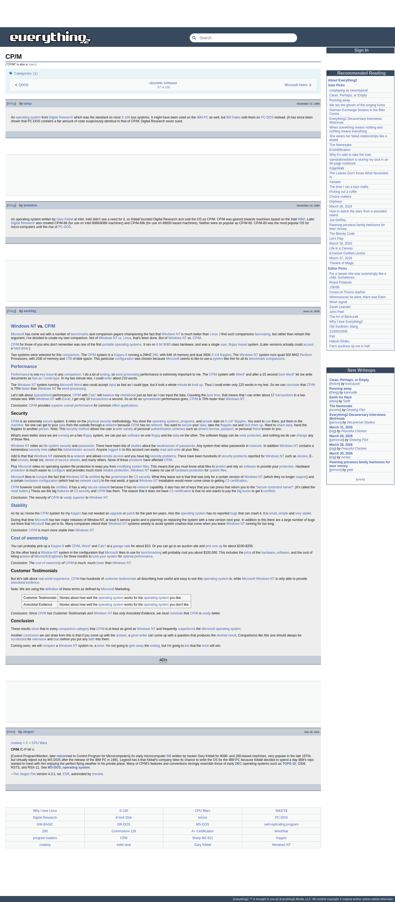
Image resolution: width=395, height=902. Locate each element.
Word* (240, 374)
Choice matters (340, 197)
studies (136, 446)
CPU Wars (39, 743)
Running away (339, 100)
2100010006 (338, 331)
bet (187, 646)
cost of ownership (48, 563)
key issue (47, 374)
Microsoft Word (71, 385)
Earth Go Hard (340, 397)
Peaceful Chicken (353, 431)
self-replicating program (281, 824)
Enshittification (339, 150)
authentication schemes (168, 429)
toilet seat (124, 845)
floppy (87, 435)
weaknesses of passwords (176, 446)
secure (48, 421)
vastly (206, 613)
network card (89, 481)
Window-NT (49, 552)
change (301, 435)
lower (100, 563)
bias (57, 639)
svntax (346, 457)
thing (11, 103)
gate (350, 470)
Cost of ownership (29, 538)
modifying (124, 466)
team (26, 556)
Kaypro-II (120, 355)
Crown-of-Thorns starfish (347, 292)
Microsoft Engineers (48, 556)
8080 (301, 219)
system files (140, 466)
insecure (255, 446)
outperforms (186, 629)
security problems (163, 456)
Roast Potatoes (340, 282)
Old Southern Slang (343, 326)
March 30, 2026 (340, 243)
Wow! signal (338, 302)
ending (155, 646)
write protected (250, 435)
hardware (268, 552)
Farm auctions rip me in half (349, 346)
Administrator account (78, 450)
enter (108, 378)
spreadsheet (43, 395)
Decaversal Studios (361, 422)
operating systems (128, 344)
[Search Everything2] (243, 37)
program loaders (45, 838)
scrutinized (18, 639)
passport (227, 429)
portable (108, 344)
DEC (238, 764)
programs (187, 421)
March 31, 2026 (341, 427)
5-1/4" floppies (235, 421)
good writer (139, 635)
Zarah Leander (340, 307)
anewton (30, 205)
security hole (38, 450)
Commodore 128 (124, 831)
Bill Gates (233, 117)
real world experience (53, 579)
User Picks (336, 85)
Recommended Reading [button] (361, 73)
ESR (66, 774)
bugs (233, 513)
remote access (113, 456)
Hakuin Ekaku (339, 341)
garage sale (121, 546)
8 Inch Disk (124, 817)
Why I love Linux (45, 811)
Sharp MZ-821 (202, 838)
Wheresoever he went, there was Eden (357, 297)
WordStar (281, 831)
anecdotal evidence (25, 582)
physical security (99, 421)
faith (91, 639)
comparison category (74, 629)
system (218, 359)
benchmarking (151, 552)
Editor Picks (337, 268)
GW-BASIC (45, 824)
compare (48, 646)
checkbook (128, 395)
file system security (57, 446)
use (268, 421)
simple (283, 513)
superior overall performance (72, 405)
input (112, 385)
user (32, 64)
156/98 (334, 287)
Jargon (28, 732)
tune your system (105, 556)
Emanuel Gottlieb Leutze (347, 253)
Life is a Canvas (341, 248)
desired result (226, 635)
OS (169, 756)
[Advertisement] (198, 13)
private (207, 421)
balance (108, 395)
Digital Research (61, 117)
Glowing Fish (355, 410)
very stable (303, 513)
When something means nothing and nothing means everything (355, 129)
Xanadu (335, 182)
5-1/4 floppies (221, 355)
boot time (213, 395)
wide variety (124, 429)
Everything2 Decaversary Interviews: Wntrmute (357, 416)
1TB (69, 359)
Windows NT (23, 326)
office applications (125, 405)
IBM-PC (202, 117)
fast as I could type (45, 378)
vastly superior (73, 497)
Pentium (306, 355)
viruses (302, 456)
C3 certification (236, 481)
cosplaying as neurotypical (348, 90)
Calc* (92, 395)
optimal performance (138, 556)
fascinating (262, 334)
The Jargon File (24, 774)
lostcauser (352, 384)
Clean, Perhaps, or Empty (348, 95)
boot (281, 374)
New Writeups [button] (362, 370)
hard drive (21, 348)
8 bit (159, 344)
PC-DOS (267, 117)
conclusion (31, 635)
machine (17, 425)
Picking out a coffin (343, 192)
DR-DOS (123, 824)
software (133, 435)
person (44, 429)
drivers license (208, 429)
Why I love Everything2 (346, 322)
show (35, 629)
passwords (86, 446)
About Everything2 (342, 80)
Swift (346, 401)
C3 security (142, 477)
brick (100, 646)
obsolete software (163, 83)
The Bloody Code (342, 234)
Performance (24, 366)
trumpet (41, 477)
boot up (197, 385)
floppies (226, 425)
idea (11, 732)
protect (221, 466)
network (111, 425)
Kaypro (76, 513)
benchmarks (79, 334)
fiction (334, 384)
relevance (39, 639)
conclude (292, 385)
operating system (28, 117)
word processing (127, 374)
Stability (19, 505)
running (63, 435)
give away (136, 646)
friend (257, 429)
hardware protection (189, 470)
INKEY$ (281, 811)
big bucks (244, 491)
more (360, 479)
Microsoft (17, 334)
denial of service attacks (62, 460)
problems (135, 460)
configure (58, 470)
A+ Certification (202, 831)
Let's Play (336, 238)
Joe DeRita (337, 220)
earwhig (30, 311)
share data (284, 425)
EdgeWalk (336, 168)
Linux (214, 334)
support (301, 477)
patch (131, 513)
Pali (332, 336)
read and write (170, 450)
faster (26, 389)
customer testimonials (120, 579)
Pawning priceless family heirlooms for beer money (359, 464)
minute (182, 385)
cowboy (16, 743)
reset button (19, 491)
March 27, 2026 (340, 258)
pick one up (214, 546)
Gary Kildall (64, 219)
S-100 (125, 117)
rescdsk (97, 774)
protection (286, 466)
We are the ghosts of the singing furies (357, 105)
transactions (284, 395)
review (335, 410)
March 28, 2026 (340, 206)
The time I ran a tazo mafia (348, 187)
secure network (99, 487)
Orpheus (335, 201)
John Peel (336, 312)
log (332, 431)
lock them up (253, 425)
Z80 (155, 355)
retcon (62, 756)
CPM (123, 838)
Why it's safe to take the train (350, 155)
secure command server (274, 487)
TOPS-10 (289, 764)
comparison (70, 355)
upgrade (116, 513)
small (273, 513)
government (119, 477)
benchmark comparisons (266, 359)
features (63, 491)
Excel (66, 399)
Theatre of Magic (341, 263)
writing (105, 374)
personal (336, 440)
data (62, 425)
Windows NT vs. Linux (115, 338)
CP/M (50, 326)
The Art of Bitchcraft (343, 317)
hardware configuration (40, 481)
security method (77, 429)
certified (94, 477)
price (247, 552)
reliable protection (116, 470)
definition (51, 589)
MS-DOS (54, 767)
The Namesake (340, 145)
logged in (115, 450)
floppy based (237, 344)
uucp (28, 103)
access (308, 344)
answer (121, 635)
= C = (27, 743)
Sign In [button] (361, 50)
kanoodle (350, 392)
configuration (124, 359)
